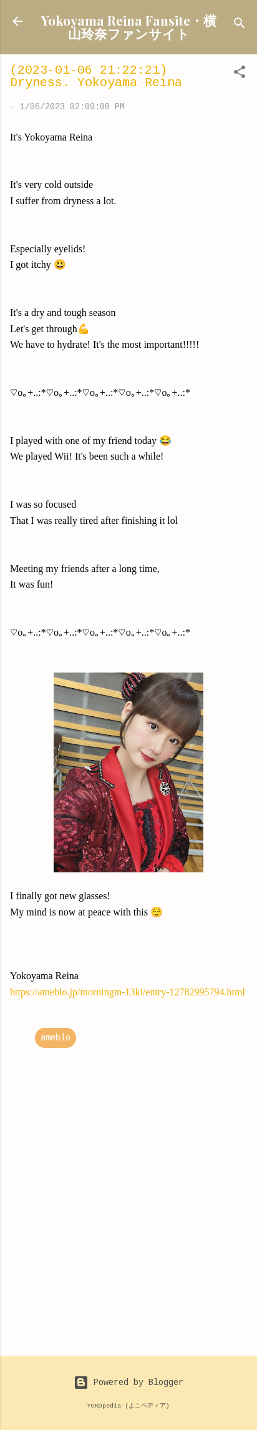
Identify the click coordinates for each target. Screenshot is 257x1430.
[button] (239, 74)
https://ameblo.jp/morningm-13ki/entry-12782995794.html (127, 992)
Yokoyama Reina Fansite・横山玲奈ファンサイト (128, 26)
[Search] (239, 25)
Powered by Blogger (128, 1383)
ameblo (55, 1038)
